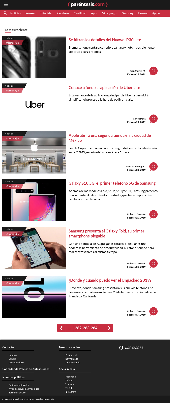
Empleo (13, 354)
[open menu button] (6, 5)
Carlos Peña (139, 118)
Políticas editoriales (19, 384)
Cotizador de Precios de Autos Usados (25, 369)
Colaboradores (16, 362)
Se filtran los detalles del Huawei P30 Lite (105, 39)
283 (86, 328)
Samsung (127, 13)
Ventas (12, 358)
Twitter (69, 380)
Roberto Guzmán (136, 214)
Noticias (15, 13)
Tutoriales (46, 13)
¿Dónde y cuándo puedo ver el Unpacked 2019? (110, 280)
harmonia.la (71, 358)
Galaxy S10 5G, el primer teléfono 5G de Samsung (112, 183)
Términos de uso (17, 392)
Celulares (63, 13)
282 (78, 328)
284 (94, 328)
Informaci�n (12, 42)
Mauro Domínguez (136, 166)
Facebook (70, 376)
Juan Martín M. (138, 70)
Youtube (69, 384)
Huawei (143, 13)
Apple (156, 13)
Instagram (70, 391)
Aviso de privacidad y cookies (24, 388)
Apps (94, 13)
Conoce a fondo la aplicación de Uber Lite (104, 87)
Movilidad (80, 13)
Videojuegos (110, 13)
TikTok (68, 387)
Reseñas (30, 13)
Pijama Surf (71, 354)
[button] (5, 13)
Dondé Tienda (72, 362)
